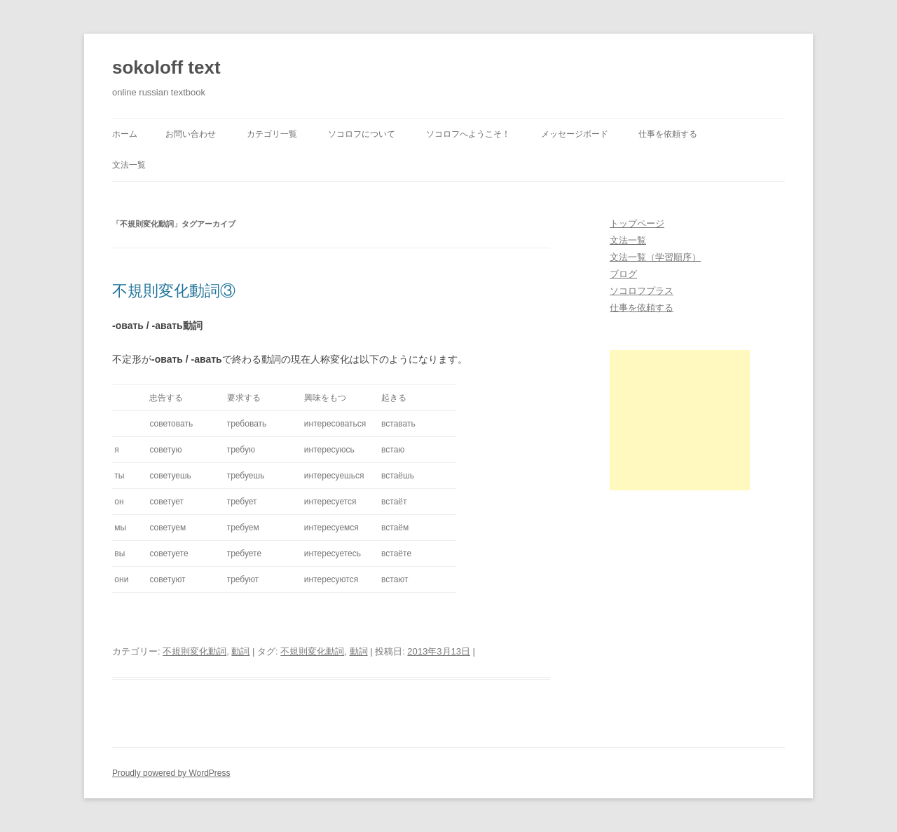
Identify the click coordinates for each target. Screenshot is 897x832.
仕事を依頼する (667, 134)
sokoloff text (166, 67)
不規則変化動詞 (194, 651)
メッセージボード (574, 134)
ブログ (623, 274)
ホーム (124, 134)
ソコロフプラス (641, 291)
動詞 (240, 651)
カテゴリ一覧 (272, 134)
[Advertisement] (680, 420)
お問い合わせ (190, 134)
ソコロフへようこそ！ (468, 134)
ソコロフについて (361, 134)
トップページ (637, 223)
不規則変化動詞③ (173, 291)
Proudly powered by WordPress (171, 773)
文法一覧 (129, 165)
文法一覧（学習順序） (655, 257)
